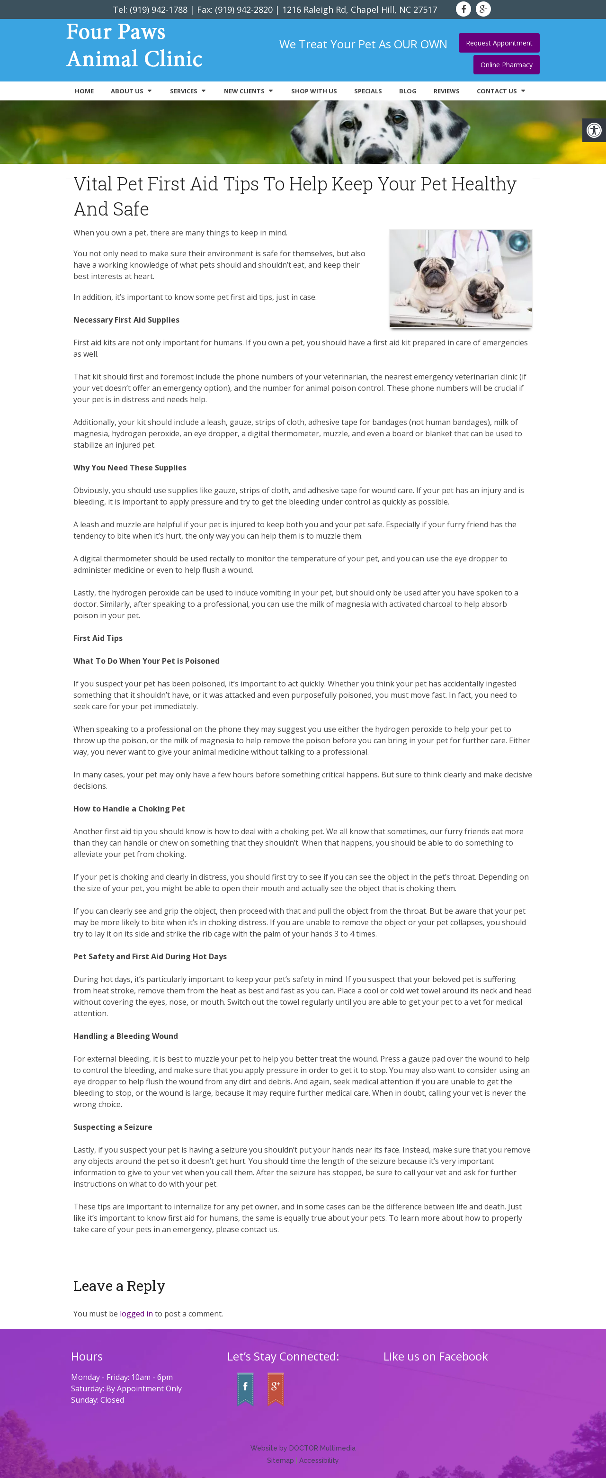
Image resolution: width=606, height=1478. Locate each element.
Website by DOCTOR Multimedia (303, 1448)
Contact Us (497, 91)
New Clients (244, 91)
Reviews (447, 91)
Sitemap (280, 1460)
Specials (368, 91)
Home (84, 91)
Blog (408, 91)
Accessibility (319, 1460)
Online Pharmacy (507, 64)
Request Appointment (499, 42)
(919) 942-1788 (158, 9)
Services (183, 91)
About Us (127, 91)
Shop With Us (314, 91)
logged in (136, 1313)
